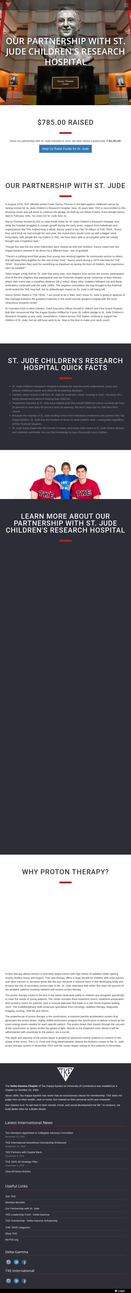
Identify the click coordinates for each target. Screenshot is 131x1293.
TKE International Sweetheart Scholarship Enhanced (35, 1142)
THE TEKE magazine (17, 1227)
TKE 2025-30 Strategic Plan (21, 1161)
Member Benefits (15, 1202)
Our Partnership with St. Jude (22, 1208)
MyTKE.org (11, 1239)
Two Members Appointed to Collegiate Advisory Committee (39, 1132)
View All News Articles (18, 1171)
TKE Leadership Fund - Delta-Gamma (27, 1214)
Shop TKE (11, 1233)
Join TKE (10, 1196)
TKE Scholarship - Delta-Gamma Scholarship (31, 1220)
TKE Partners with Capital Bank (23, 1152)
